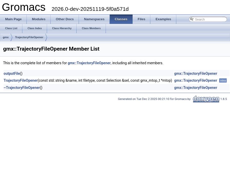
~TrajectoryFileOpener (22, 88)
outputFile (12, 73)
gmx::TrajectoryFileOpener (89, 63)
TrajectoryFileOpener (29, 37)
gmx (6, 37)
